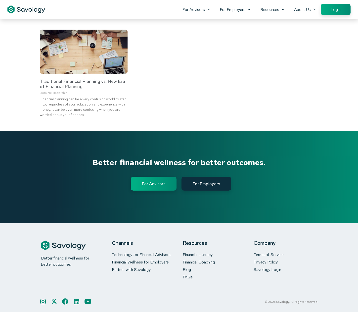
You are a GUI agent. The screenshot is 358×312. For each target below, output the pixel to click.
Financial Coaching (199, 262)
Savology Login (267, 269)
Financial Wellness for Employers (140, 262)
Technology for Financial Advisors (141, 254)
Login (336, 9)
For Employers (235, 9)
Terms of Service (269, 254)
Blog (187, 269)
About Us (305, 9)
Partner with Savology (131, 269)
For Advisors (196, 9)
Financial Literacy (198, 254)
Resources (272, 9)
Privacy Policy (266, 262)
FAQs (188, 277)
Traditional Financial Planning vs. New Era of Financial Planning (82, 84)
